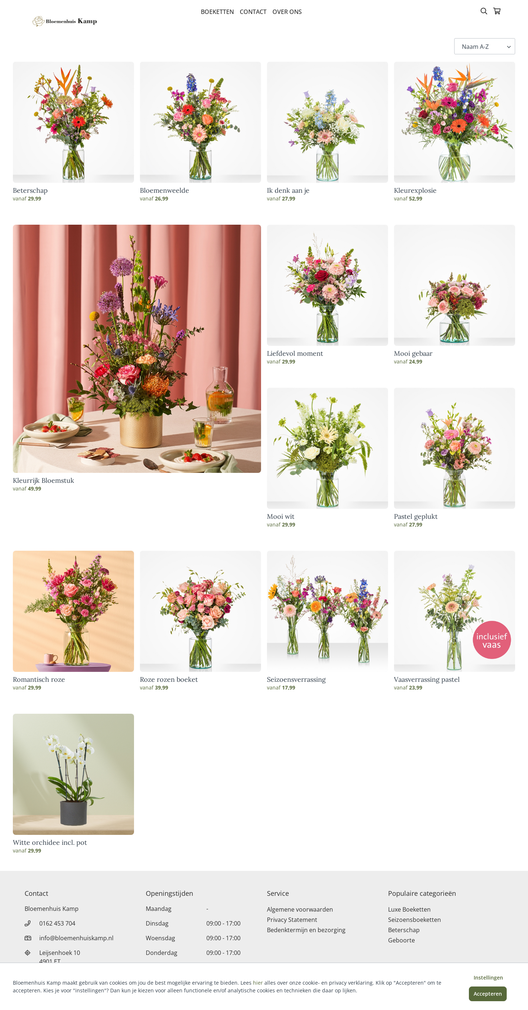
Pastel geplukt (416, 517)
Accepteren (488, 993)
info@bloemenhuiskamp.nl (76, 938)
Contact (253, 12)
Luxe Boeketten (409, 909)
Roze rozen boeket (169, 680)
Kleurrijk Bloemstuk (43, 481)
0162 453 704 (57, 923)
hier (258, 982)
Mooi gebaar (413, 354)
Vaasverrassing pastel (427, 680)
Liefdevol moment (295, 354)
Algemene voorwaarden (300, 909)
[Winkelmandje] (496, 12)
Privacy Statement (292, 920)
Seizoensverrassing (296, 680)
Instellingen (488, 977)
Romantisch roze (39, 680)
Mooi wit (280, 517)
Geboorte (401, 940)
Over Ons (287, 12)
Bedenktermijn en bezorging (306, 930)
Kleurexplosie (415, 191)
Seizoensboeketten (414, 920)
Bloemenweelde (164, 191)
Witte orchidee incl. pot (50, 843)
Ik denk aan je (288, 191)
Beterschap (30, 191)
